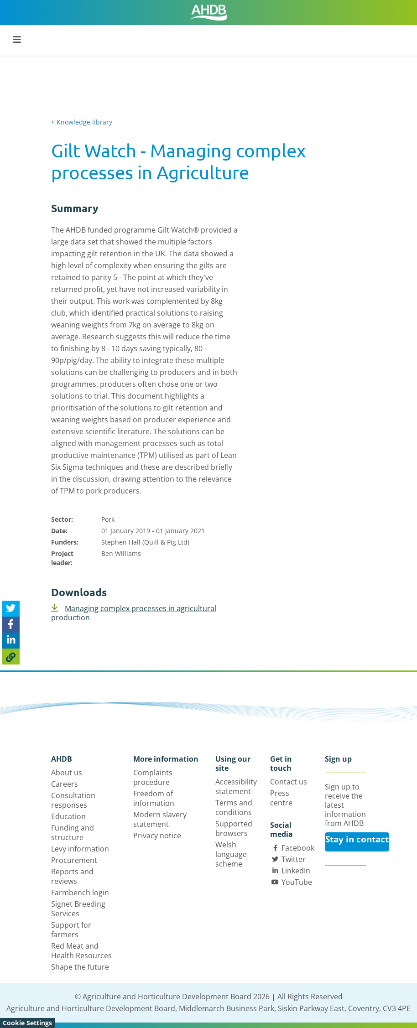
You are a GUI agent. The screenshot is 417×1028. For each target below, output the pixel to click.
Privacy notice (157, 836)
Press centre (281, 798)
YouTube (296, 882)
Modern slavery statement (160, 819)
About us (66, 773)
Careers (64, 784)
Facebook (297, 848)
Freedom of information (153, 798)
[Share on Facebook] (11, 625)
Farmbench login (80, 893)
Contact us (288, 782)
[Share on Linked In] (11, 641)
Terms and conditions (233, 807)
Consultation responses (73, 800)
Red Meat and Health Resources (81, 951)
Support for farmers (71, 930)
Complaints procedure (152, 777)
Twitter (293, 859)
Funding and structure (72, 832)
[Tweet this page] (11, 609)
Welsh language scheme (231, 854)
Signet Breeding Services (78, 909)
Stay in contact (357, 839)
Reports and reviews (72, 876)
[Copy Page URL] (11, 657)
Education (68, 816)
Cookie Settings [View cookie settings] (27, 1022)
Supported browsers (233, 828)
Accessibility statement (236, 786)
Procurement (74, 860)
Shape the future (80, 967)
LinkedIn (295, 871)
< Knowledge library (81, 122)
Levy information (80, 849)
